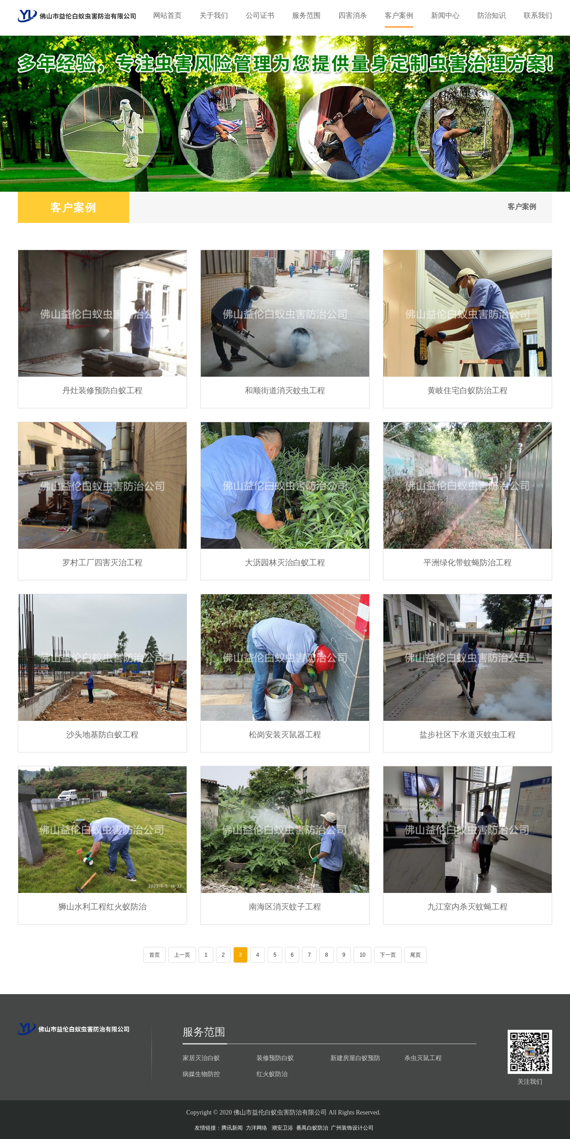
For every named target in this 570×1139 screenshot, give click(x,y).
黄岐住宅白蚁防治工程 (468, 390)
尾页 (415, 955)
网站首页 (167, 15)
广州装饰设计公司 (352, 1128)
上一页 (182, 955)
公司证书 (260, 15)
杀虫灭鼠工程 (423, 1057)
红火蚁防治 (272, 1073)
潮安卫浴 (282, 1128)
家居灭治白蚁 (201, 1057)
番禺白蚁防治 (312, 1128)
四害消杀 (352, 15)
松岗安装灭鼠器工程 (285, 734)
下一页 (388, 955)
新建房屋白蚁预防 (355, 1057)
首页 (154, 955)
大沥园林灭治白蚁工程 (285, 562)
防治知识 (491, 15)
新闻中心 (445, 15)
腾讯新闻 (232, 1128)
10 (362, 955)
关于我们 (214, 15)
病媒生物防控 (201, 1073)
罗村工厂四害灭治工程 (102, 562)
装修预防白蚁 (275, 1057)
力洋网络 (256, 1128)
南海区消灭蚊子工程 (285, 906)
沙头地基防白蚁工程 (102, 734)
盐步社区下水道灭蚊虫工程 (467, 734)
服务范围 (306, 15)
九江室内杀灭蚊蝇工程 (468, 906)
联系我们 (538, 15)
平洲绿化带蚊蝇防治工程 (467, 562)
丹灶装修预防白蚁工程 (102, 390)
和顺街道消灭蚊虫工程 (285, 390)
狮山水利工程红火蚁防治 (102, 906)
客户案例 (399, 15)
